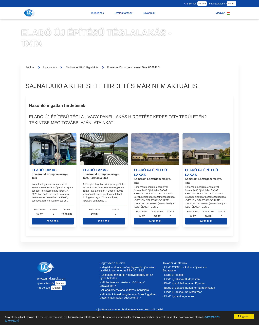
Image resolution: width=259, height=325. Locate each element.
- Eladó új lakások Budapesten (181, 279)
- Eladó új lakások (173, 274)
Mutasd (202, 3)
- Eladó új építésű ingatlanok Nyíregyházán (189, 287)
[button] (97, 13)
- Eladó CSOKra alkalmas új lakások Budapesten (185, 269)
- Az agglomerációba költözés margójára (124, 290)
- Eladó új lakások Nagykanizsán (182, 292)
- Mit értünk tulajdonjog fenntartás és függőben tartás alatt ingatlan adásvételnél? (128, 296)
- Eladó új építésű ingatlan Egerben (184, 283)
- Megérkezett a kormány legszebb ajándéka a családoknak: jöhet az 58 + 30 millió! (128, 269)
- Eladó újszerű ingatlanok (178, 296)
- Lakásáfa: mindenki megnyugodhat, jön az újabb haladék (126, 276)
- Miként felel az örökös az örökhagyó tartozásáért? (122, 284)
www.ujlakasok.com (51, 278)
